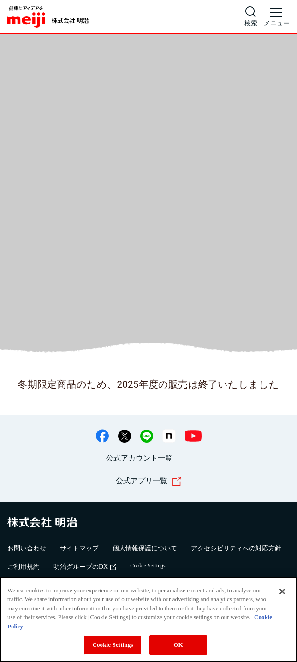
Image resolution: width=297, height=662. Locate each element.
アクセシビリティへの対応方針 (236, 548)
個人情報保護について (145, 548)
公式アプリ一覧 (149, 481)
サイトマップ (79, 548)
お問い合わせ (26, 548)
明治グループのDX (84, 566)
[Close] (282, 591)
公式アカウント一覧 (139, 458)
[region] (148, 619)
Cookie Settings (147, 565)
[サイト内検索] (251, 17)
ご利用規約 (23, 566)
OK (178, 644)
